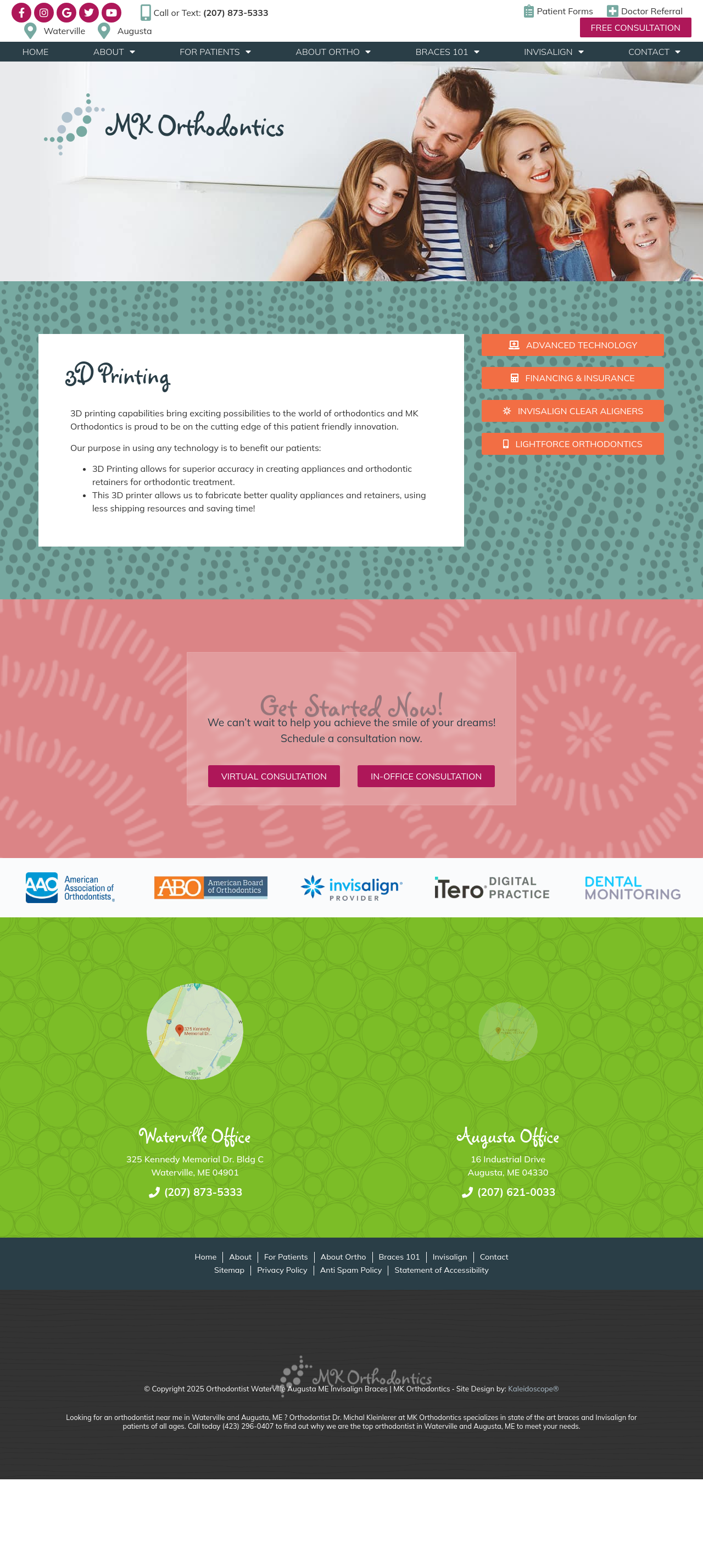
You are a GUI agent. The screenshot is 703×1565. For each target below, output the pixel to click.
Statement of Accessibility (441, 1270)
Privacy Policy (282, 1270)
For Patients (215, 52)
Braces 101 (447, 52)
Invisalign (553, 52)
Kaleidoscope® (533, 1388)
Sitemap (229, 1270)
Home (35, 51)
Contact (654, 52)
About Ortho (333, 52)
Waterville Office (195, 1136)
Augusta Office (508, 1136)
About (114, 52)
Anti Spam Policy (351, 1270)
